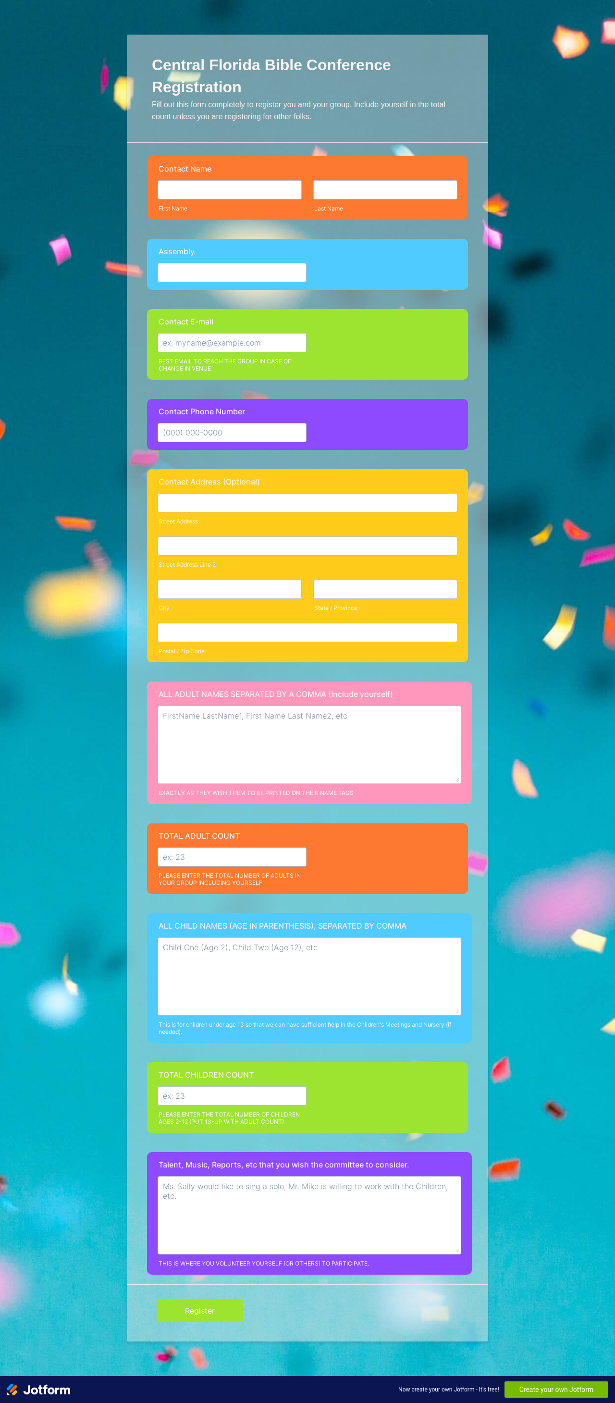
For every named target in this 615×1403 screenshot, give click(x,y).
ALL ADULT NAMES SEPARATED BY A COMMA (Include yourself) (276, 694)
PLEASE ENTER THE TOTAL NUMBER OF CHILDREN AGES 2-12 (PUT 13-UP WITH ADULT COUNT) (229, 1118)
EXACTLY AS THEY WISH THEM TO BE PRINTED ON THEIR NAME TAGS (256, 792)
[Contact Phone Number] (232, 432)
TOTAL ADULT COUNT (199, 836)
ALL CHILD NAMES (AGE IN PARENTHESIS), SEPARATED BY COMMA (282, 926)
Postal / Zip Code (182, 651)
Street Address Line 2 (187, 564)
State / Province (335, 607)
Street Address (178, 521)
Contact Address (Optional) (209, 481)
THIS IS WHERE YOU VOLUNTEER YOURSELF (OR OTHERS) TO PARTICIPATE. (264, 1263)
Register (200, 1311)
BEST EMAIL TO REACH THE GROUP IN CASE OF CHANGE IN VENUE (225, 365)
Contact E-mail (186, 321)
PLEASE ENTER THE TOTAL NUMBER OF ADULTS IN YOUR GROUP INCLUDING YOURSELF (230, 879)
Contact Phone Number (202, 411)
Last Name (328, 208)
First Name (173, 208)
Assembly (177, 251)
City (164, 607)
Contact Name (185, 169)
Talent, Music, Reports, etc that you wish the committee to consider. (284, 1164)
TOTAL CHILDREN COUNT (206, 1075)
